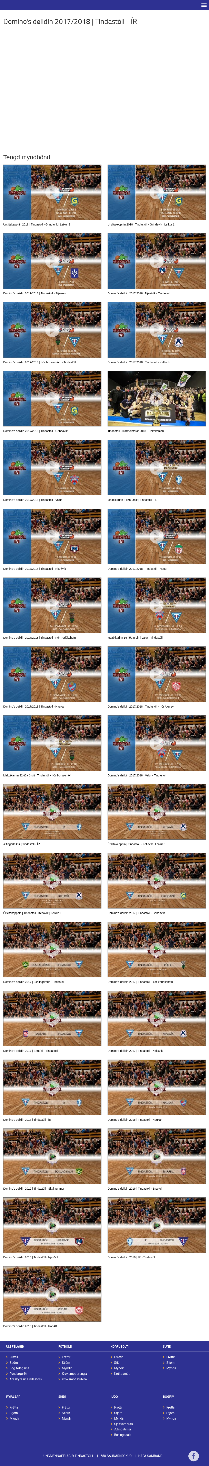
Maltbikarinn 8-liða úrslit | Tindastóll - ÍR (132, 499)
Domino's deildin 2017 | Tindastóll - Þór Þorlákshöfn (140, 982)
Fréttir (14, 1357)
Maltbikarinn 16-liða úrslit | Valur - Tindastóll (135, 637)
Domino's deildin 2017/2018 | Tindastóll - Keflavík (139, 362)
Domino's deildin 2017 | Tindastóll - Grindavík (136, 913)
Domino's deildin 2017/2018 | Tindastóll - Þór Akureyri (141, 706)
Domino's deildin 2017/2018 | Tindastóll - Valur (32, 499)
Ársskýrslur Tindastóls (26, 1379)
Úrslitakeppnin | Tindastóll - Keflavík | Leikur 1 (32, 913)
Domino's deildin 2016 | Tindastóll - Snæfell (135, 1188)
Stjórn (14, 1363)
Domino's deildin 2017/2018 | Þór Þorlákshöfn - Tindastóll (39, 362)
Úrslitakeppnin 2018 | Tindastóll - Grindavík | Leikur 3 (36, 224)
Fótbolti (65, 1346)
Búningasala (122, 1435)
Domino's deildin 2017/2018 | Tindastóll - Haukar (33, 706)
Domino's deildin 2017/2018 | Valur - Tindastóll (137, 775)
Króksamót (122, 1374)
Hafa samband (150, 1456)
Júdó (114, 1396)
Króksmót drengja (74, 1374)
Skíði (62, 1396)
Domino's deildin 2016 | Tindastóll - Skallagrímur (33, 1188)
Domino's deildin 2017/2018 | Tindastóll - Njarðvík (34, 568)
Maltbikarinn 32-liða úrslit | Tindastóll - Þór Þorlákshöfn (37, 775)
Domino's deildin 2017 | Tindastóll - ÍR (27, 1119)
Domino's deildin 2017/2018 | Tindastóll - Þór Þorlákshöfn (39, 637)
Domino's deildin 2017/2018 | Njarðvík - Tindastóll (139, 293)
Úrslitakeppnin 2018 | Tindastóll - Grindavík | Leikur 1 (141, 224)
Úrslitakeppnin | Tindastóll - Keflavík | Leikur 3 (136, 844)
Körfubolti (120, 1346)
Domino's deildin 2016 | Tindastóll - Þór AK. (30, 1326)
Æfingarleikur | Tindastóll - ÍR (21, 844)
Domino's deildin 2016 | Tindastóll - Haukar (135, 1119)
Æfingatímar (122, 1429)
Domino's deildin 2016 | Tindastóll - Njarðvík (31, 1257)
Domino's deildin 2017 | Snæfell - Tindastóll (30, 1050)
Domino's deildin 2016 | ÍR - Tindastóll (131, 1257)
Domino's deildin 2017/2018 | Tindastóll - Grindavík (35, 431)
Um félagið (15, 1346)
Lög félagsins (19, 1368)
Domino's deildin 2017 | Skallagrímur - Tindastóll (33, 982)
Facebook (193, 1459)
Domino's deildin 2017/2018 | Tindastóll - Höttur (137, 568)
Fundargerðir (19, 1374)
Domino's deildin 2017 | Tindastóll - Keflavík (135, 1050)
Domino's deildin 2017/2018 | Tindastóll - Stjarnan (34, 293)
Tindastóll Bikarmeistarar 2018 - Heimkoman (136, 431)
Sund (167, 1346)
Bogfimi (169, 1396)
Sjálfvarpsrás (123, 1424)
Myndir (67, 1368)
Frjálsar (13, 1396)
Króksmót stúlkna (74, 1379)
